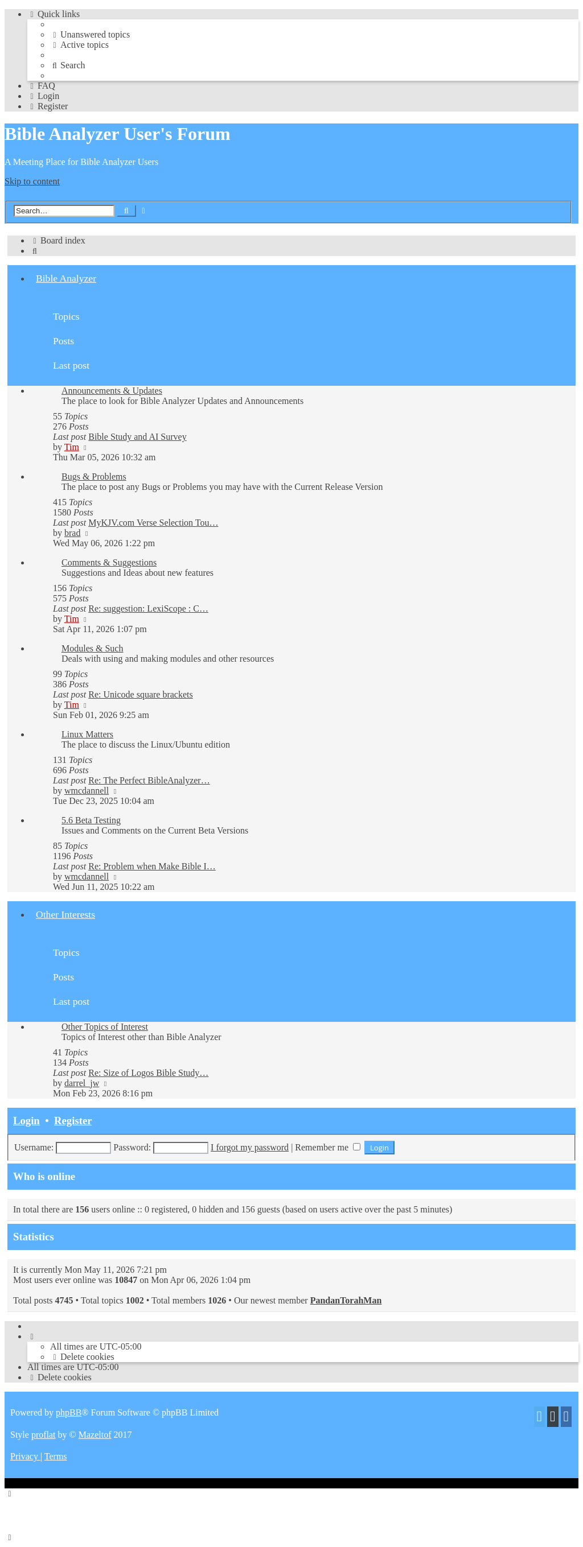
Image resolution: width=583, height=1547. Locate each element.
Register (73, 1121)
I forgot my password (250, 1147)
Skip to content (32, 181)
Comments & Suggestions (109, 562)
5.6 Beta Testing (91, 820)
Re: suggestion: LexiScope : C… (148, 608)
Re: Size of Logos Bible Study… (148, 1073)
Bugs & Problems (93, 476)
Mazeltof (95, 1434)
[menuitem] (90, 34)
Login (26, 1121)
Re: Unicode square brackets (140, 694)
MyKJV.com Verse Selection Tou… (153, 522)
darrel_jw (81, 1083)
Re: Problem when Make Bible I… (152, 866)
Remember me (327, 1147)
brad (72, 533)
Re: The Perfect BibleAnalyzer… (149, 780)
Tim (71, 447)
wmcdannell (86, 790)
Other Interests (65, 914)
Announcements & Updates (111, 390)
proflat (43, 1434)
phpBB (68, 1412)
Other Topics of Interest (104, 1027)
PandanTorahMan (346, 1300)
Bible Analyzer (66, 278)
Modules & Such (92, 648)
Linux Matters (87, 734)
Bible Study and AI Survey (137, 437)
